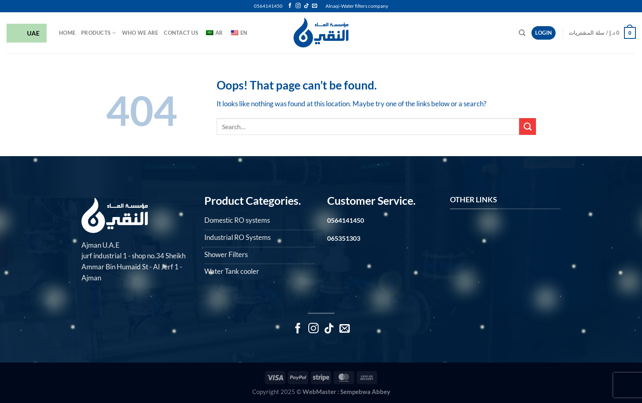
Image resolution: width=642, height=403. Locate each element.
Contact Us (181, 32)
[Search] (522, 33)
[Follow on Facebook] (289, 6)
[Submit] (527, 126)
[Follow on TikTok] (306, 6)
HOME (67, 32)
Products (98, 33)
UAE (26, 34)
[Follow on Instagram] (298, 6)
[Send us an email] (314, 6)
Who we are (140, 32)
